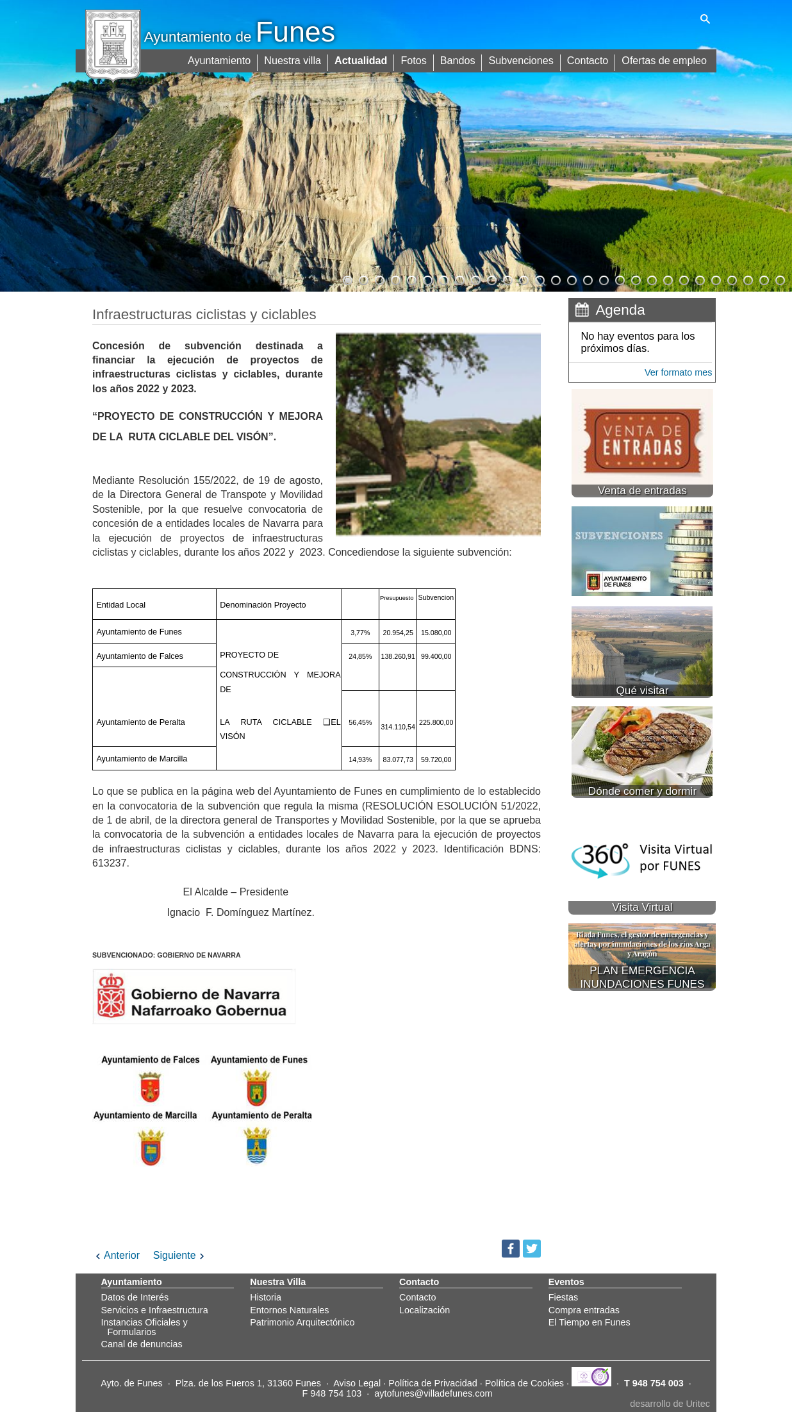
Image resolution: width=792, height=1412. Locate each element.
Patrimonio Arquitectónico (302, 1322)
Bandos (459, 59)
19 (635, 278)
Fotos (416, 59)
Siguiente (180, 1255)
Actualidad (363, 59)
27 (763, 278)
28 (779, 278)
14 (555, 278)
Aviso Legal (357, 1383)
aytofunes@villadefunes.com (433, 1393)
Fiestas (563, 1297)
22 (683, 278)
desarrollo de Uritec (670, 1404)
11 (506, 278)
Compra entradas (584, 1310)
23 (699, 278)
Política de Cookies (524, 1383)
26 (747, 278)
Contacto (588, 59)
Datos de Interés (135, 1297)
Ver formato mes (679, 372)
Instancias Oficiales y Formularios (144, 1326)
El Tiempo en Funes (590, 1322)
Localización (424, 1310)
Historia (265, 1297)
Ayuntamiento (222, 59)
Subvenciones (522, 59)
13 (538, 278)
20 (651, 278)
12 (522, 278)
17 (603, 278)
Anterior (116, 1255)
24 (715, 278)
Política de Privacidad (432, 1383)
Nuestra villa (295, 59)
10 (490, 278)
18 (619, 278)
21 (667, 278)
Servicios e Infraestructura (154, 1310)
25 (731, 278)
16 (587, 278)
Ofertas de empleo (664, 59)
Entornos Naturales (289, 1310)
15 (571, 278)
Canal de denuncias (142, 1344)
